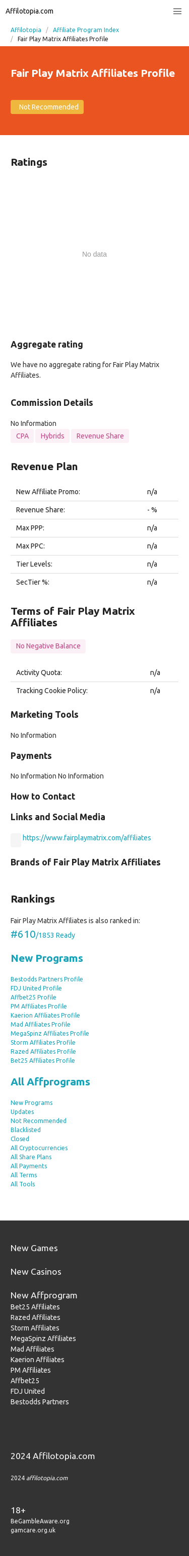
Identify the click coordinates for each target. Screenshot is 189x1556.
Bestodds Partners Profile (47, 979)
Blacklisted (26, 1130)
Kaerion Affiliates (38, 1360)
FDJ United (28, 1391)
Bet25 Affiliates (35, 1307)
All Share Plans (31, 1157)
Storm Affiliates (35, 1328)
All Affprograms (50, 1081)
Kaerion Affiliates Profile (45, 1015)
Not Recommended (39, 1121)
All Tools (23, 1184)
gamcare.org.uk (33, 1530)
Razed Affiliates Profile (43, 1051)
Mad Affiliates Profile (41, 1024)
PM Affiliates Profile (39, 1006)
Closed (20, 1139)
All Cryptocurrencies (39, 1148)
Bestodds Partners (40, 1402)
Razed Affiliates (35, 1317)
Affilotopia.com (29, 11)
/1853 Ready (43, 935)
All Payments (29, 1166)
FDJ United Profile (36, 988)
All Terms (24, 1175)
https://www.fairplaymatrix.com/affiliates (87, 838)
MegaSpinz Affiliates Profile (50, 1033)
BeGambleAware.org (40, 1521)
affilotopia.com (47, 1478)
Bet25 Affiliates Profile (43, 1060)
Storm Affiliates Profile (43, 1042)
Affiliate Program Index (86, 30)
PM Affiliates (31, 1370)
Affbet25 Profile (33, 997)
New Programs (47, 958)
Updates (22, 1111)
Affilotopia (26, 30)
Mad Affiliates (32, 1349)
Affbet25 (25, 1381)
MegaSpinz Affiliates (43, 1339)
